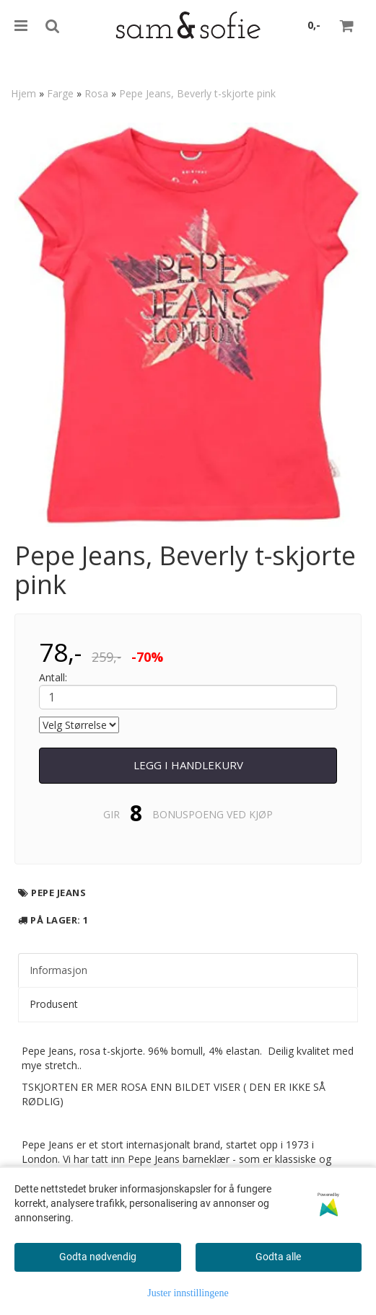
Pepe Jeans (58, 892)
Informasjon (58, 970)
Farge (60, 93)
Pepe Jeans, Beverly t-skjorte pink (197, 93)
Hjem (23, 93)
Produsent (54, 1004)
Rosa (96, 93)
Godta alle (278, 1256)
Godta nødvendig (97, 1256)
